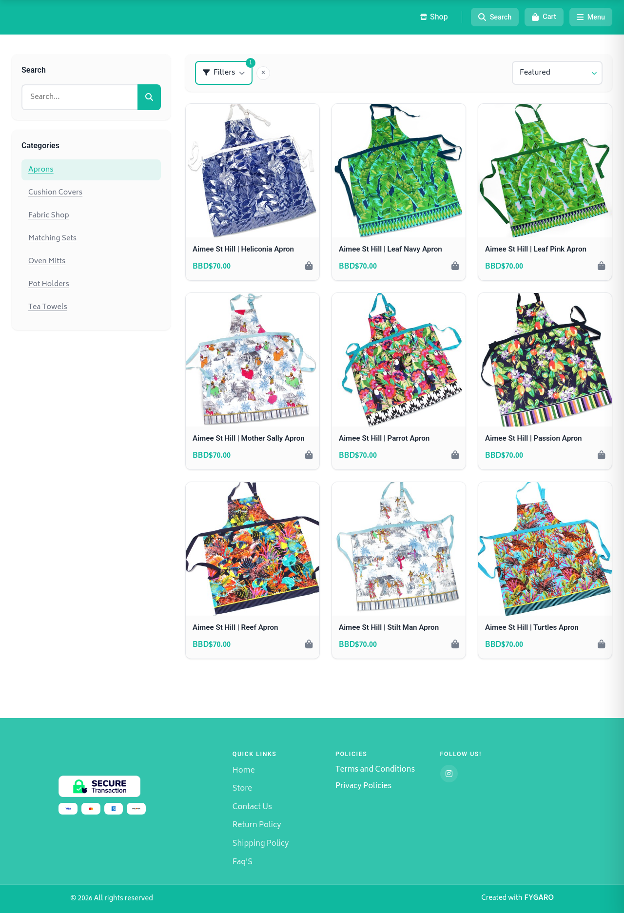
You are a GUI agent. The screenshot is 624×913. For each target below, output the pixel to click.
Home (244, 770)
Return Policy (257, 825)
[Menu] (590, 17)
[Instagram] (449, 773)
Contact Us (252, 807)
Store (242, 789)
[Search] (495, 17)
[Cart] (544, 17)
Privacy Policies (363, 786)
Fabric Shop (48, 216)
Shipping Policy (261, 844)
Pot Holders (48, 284)
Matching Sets (52, 239)
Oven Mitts (46, 261)
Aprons (41, 170)
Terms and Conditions (375, 770)
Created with (517, 899)
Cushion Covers (55, 193)
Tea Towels (47, 307)
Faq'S (243, 862)
